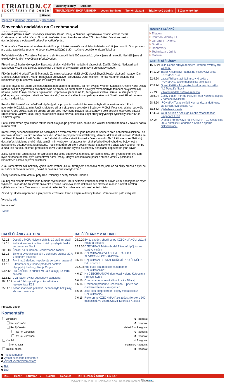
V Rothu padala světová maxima (180, 92)
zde (15, 199)
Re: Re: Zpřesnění (25, 331)
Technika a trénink (164, 51)
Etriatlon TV (33, 376)
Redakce (65, 376)
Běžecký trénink (188, 10)
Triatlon (156, 33)
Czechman (48, 20)
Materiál (157, 55)
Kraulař (10, 340)
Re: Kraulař (16, 344)
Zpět (5, 369)
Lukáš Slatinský (20, 31)
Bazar (18, 376)
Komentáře (12, 313)
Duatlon (157, 44)
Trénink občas (13, 349)
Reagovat (141, 318)
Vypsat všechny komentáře (18, 361)
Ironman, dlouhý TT (27, 20)
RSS (6, 376)
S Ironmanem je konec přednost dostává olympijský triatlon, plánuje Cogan (37, 266)
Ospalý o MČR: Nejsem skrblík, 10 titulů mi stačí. (42, 239)
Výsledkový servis (171, 109)
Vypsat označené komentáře (19, 358)
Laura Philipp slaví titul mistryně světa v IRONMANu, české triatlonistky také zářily (186, 80)
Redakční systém (136, 381)
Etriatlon (86, 5)
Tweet (5, 211)
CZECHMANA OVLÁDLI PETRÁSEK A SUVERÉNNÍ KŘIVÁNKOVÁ (108, 255)
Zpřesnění (11, 318)
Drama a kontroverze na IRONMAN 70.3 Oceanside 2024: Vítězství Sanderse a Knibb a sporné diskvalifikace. (192, 123)
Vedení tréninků (111, 10)
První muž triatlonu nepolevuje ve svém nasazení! (43, 260)
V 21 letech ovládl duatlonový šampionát (37, 277)
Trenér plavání (135, 10)
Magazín (7, 20)
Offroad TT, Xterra (163, 40)
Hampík (129, 344)
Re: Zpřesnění (18, 323)
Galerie (51, 376)
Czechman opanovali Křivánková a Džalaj (110, 280)
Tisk (5, 366)
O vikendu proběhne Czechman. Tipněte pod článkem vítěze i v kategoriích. (111, 286)
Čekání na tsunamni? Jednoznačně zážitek (38, 250)
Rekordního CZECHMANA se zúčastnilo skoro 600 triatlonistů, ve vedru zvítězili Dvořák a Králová (115, 299)
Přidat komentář (12, 354)
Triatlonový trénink (161, 10)
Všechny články (65, 5)
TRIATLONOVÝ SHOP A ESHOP (75, 10)
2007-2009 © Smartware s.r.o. (99, 381)
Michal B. (129, 327)
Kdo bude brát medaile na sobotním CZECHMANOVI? (106, 268)
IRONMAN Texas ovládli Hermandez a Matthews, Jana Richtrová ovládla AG (190, 104)
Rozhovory (159, 48)
